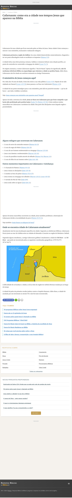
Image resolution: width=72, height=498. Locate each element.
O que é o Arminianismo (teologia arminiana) (17, 403)
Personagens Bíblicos (46, 363)
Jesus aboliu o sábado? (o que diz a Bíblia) (16, 394)
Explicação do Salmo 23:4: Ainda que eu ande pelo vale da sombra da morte (26, 384)
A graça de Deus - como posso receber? (15, 398)
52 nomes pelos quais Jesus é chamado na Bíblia (18, 389)
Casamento (43, 352)
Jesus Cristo (6, 360)
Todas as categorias (36, 371)
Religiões (5, 367)
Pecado (4, 363)
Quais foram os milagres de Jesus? (23, 222)
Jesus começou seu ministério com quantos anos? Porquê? (25, 95)
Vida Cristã (42, 367)
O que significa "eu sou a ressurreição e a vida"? (18, 408)
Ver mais (36, 413)
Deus (4, 356)
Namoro (41, 360)
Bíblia (4, 352)
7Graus (9, 490)
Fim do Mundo (43, 356)
